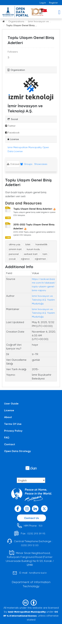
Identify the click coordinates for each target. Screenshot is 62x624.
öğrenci (25, 258)
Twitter (10, 125)
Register (53, 2)
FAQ (6, 437)
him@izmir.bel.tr (38, 572)
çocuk (12, 258)
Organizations (16, 21)
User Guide (11, 403)
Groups (26, 164)
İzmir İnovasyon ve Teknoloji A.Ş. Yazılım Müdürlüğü (43, 299)
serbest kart (31, 253)
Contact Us (31, 518)
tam (45, 253)
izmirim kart (15, 249)
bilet (27, 244)
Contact (9, 444)
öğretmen (40, 258)
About (8, 417)
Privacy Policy (13, 430)
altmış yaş (14, 244)
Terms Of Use (12, 423)
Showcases (40, 164)
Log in (43, 2)
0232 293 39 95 (36, 533)
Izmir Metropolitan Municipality (27, 611)
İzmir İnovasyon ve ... (39, 21)
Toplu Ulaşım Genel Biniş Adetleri (34, 208)
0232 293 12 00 (30, 545)
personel (14, 253)
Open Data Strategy (17, 451)
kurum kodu (33, 249)
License (9, 410)
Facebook (12, 132)
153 (40, 525)
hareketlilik (41, 244)
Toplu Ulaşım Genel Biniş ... (21, 25)
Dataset (13, 164)
